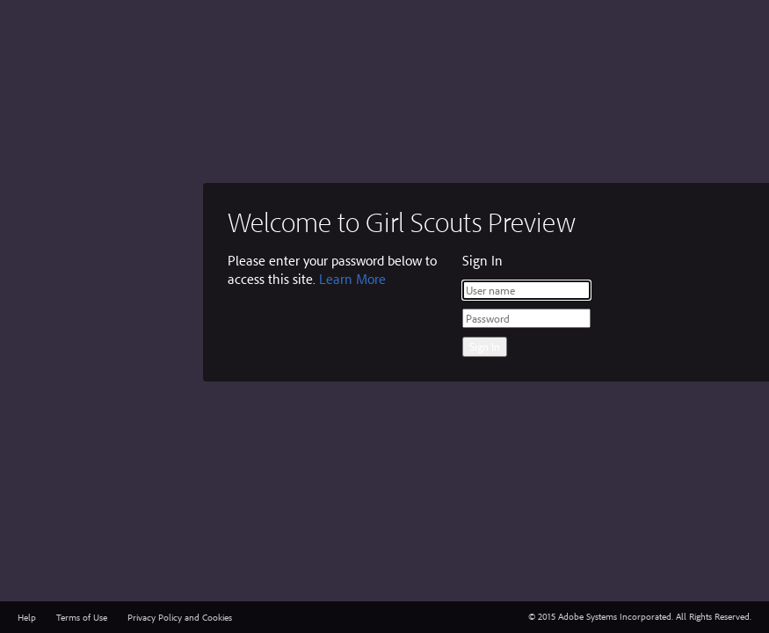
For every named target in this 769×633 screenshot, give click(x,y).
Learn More (352, 278)
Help (27, 617)
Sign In (484, 346)
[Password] (526, 318)
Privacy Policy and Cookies (179, 617)
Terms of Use (81, 617)
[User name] (526, 290)
